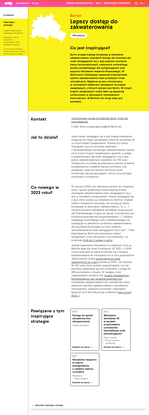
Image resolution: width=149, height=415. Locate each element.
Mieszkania (79, 36)
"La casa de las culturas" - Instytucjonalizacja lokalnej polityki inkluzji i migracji (14, 51)
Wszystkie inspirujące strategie (47, 405)
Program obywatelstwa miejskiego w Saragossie (13, 32)
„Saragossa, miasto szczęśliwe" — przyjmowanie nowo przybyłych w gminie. (11, 41)
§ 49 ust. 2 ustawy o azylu (97, 240)
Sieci (98, 3)
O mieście (8, 15)
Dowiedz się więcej (82, 347)
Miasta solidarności (79, 3)
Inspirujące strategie (117, 3)
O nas (35, 3)
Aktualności (23, 3)
